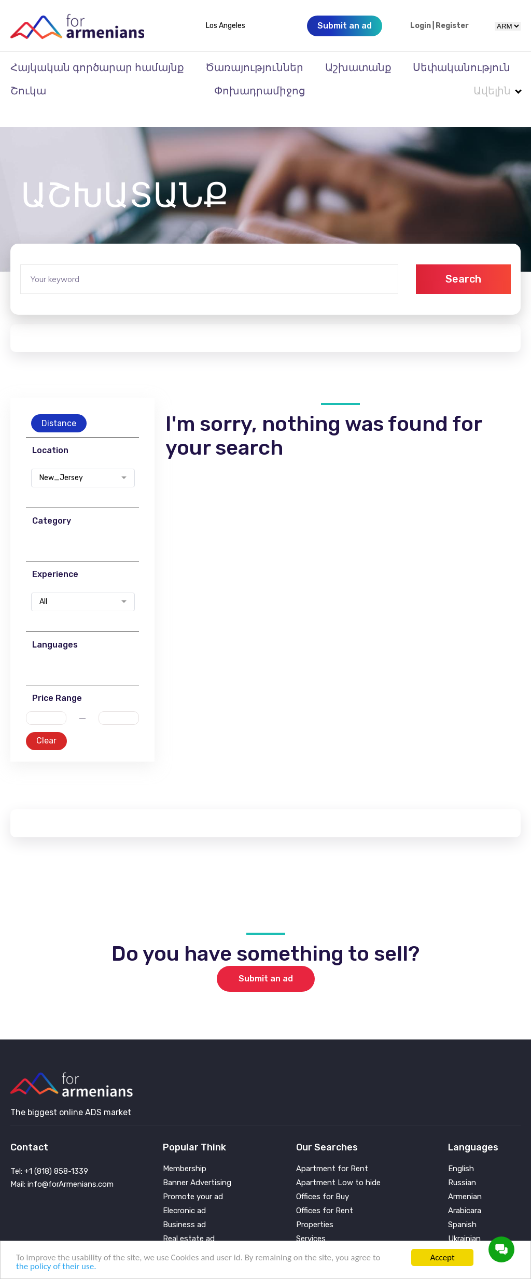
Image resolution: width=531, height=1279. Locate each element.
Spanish (462, 1204)
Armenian (465, 1176)
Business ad (184, 1204)
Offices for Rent (324, 1190)
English (461, 1148)
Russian (462, 1162)
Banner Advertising (197, 1162)
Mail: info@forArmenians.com (62, 1163)
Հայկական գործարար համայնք (97, 67)
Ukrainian (464, 1218)
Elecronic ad (184, 1190)
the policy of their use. (56, 1266)
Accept (442, 1257)
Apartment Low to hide (338, 1162)
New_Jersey (61, 457)
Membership (184, 1148)
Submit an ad (266, 958)
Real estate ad (189, 1218)
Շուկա (28, 91)
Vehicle (308, 1232)
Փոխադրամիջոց (259, 91)
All (43, 581)
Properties (314, 1204)
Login (420, 26)
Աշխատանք (358, 67)
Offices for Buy (322, 1176)
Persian (461, 1232)
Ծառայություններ (254, 67)
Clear (46, 720)
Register (452, 26)
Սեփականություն (461, 67)
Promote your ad (193, 1176)
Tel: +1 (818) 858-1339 (49, 1150)
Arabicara (464, 1190)
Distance (58, 402)
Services (311, 1218)
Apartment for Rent (332, 1148)
